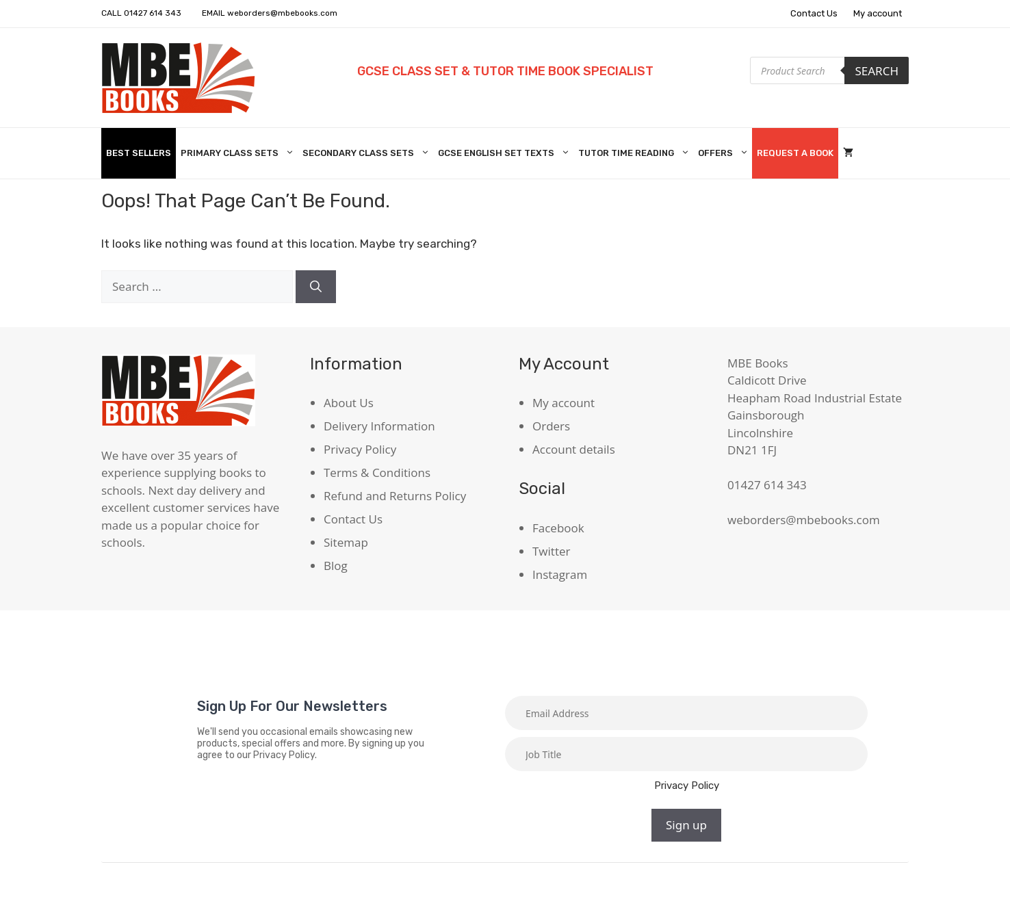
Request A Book (795, 153)
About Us (349, 403)
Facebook (558, 528)
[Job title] (686, 754)
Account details (573, 449)
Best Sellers (138, 153)
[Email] (686, 713)
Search (876, 71)
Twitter (551, 551)
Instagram (559, 574)
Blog (336, 565)
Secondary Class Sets (367, 153)
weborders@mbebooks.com (282, 13)
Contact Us (814, 13)
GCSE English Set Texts (505, 153)
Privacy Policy (360, 449)
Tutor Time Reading (635, 153)
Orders (551, 426)
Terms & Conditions (377, 472)
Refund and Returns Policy (395, 496)
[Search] (316, 286)
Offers (725, 153)
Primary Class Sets (239, 153)
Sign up (686, 825)
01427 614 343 (152, 13)
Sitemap (346, 542)
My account (877, 13)
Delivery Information (379, 426)
